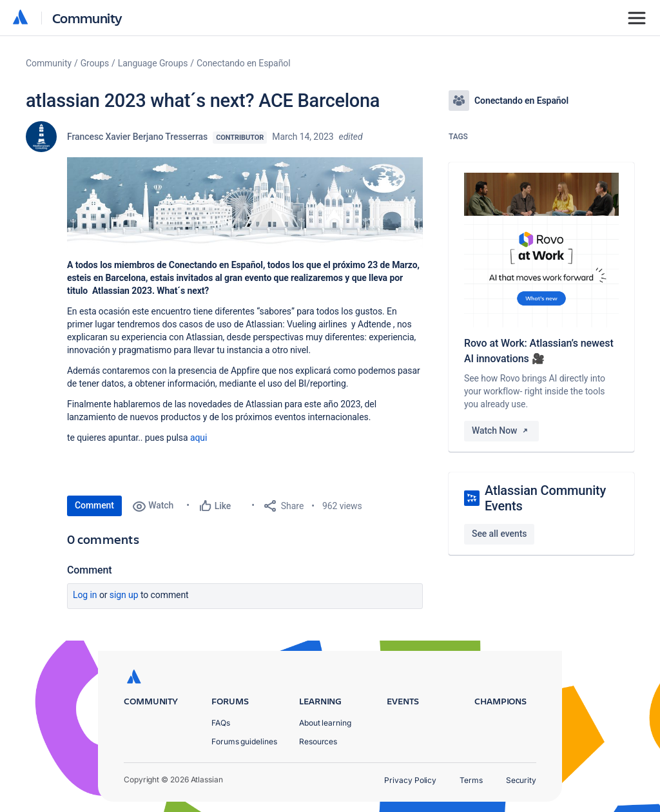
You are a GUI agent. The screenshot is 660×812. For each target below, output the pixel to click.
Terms (471, 780)
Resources (318, 741)
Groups (95, 63)
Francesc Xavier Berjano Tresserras (137, 136)
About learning (325, 723)
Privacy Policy (410, 780)
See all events (499, 533)
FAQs (220, 723)
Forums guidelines (244, 741)
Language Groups (153, 63)
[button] (245, 202)
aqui (198, 437)
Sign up (124, 595)
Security (521, 780)
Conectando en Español (244, 63)
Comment (94, 505)
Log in (85, 595)
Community (87, 17)
